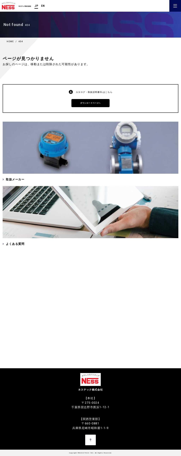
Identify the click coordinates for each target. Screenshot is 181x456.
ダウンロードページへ (90, 103)
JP (36, 5)
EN (43, 5)
